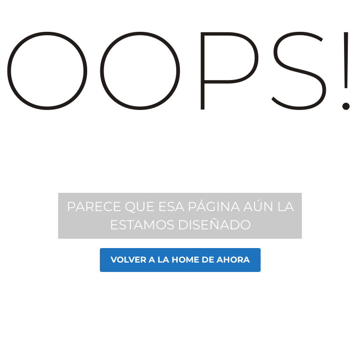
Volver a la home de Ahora (180, 260)
